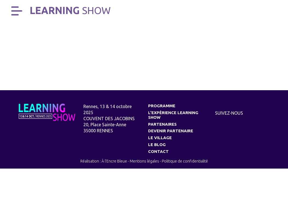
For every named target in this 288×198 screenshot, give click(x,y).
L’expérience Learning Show (173, 115)
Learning (70, 10)
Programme (161, 105)
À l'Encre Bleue (114, 161)
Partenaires (162, 124)
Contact (158, 151)
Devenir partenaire (170, 130)
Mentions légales (144, 161)
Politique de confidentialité (185, 161)
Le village (160, 137)
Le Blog (157, 144)
